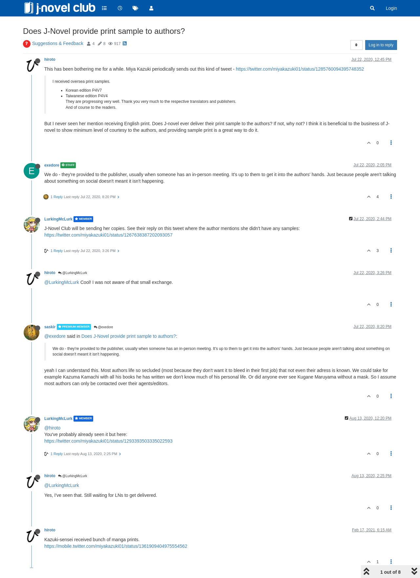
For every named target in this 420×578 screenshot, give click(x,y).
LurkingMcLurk (58, 219)
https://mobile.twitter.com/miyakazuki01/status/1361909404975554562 (115, 546)
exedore (51, 165)
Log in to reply (381, 45)
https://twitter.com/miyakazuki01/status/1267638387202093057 (108, 235)
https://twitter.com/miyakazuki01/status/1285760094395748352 (300, 69)
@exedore (103, 327)
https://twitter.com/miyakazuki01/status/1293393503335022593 (108, 441)
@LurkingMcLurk (72, 273)
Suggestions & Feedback (57, 43)
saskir (49, 327)
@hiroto (52, 427)
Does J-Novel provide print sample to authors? (128, 336)
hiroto (49, 59)
